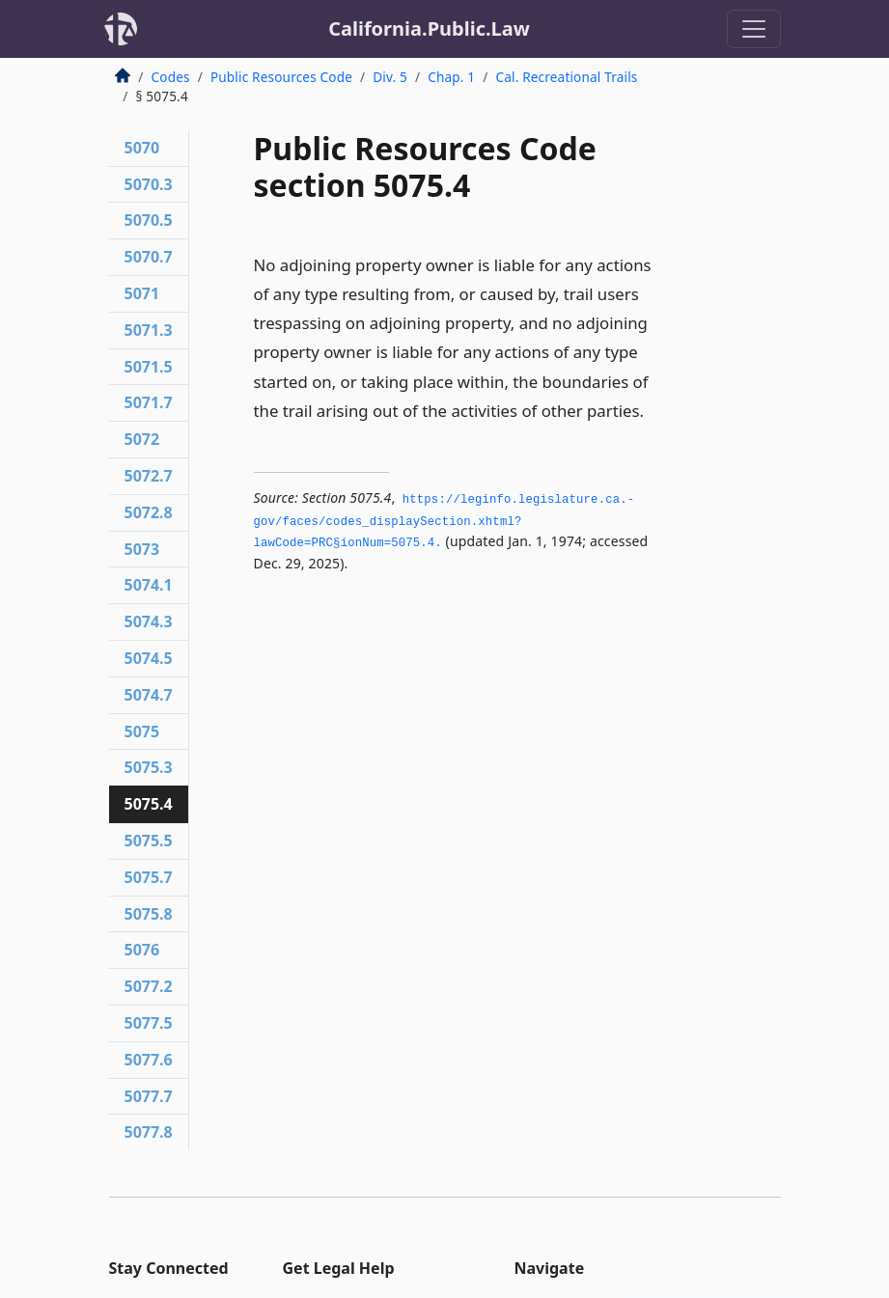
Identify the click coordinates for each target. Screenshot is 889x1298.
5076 (142, 949)
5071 (142, 293)
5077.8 (149, 1132)
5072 (142, 439)
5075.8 (149, 914)
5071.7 (149, 402)
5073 (142, 549)
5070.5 (149, 220)
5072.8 (149, 512)
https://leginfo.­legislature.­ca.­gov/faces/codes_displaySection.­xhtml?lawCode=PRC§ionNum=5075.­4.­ (444, 521)
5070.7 (149, 256)
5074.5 (149, 658)
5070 (142, 147)
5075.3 (149, 767)
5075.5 (149, 840)
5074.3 (149, 621)
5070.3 (149, 184)
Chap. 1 (451, 77)
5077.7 (149, 1096)
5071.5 (149, 366)
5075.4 (149, 804)
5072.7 (149, 475)
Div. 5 (390, 77)
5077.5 (149, 1023)
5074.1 (149, 584)
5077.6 (149, 1059)
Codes (171, 77)
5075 (142, 731)
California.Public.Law (429, 28)
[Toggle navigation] (754, 29)
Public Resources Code (281, 77)
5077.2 (149, 986)
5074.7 (149, 694)
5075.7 (149, 877)
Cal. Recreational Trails (566, 77)
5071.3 (149, 330)
